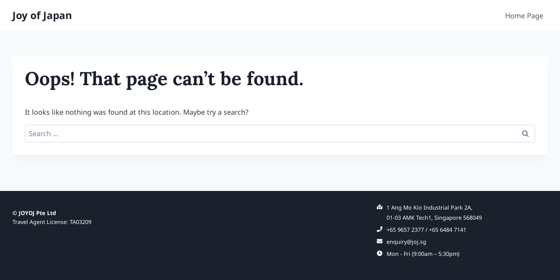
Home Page (524, 15)
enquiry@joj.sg (406, 241)
